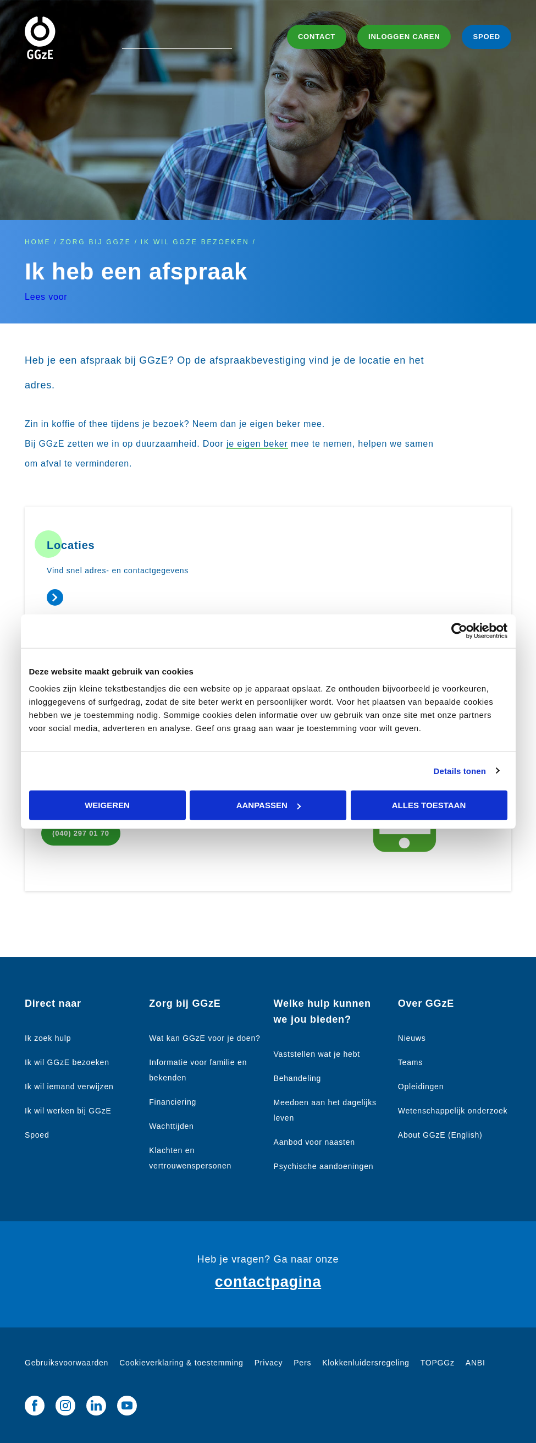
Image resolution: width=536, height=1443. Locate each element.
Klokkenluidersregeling (365, 1362)
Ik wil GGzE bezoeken (195, 242)
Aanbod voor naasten (314, 1142)
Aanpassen (268, 805)
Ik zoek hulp (48, 1038)
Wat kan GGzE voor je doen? (204, 1038)
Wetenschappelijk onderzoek (453, 1110)
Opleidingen (421, 1086)
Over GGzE (426, 1003)
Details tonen (460, 770)
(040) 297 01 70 (80, 833)
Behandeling (298, 1078)
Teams (410, 1062)
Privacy (269, 1362)
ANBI (475, 1362)
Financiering (172, 1102)
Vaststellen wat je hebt (317, 1054)
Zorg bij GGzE (95, 242)
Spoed (37, 1135)
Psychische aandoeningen (324, 1166)
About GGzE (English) (440, 1135)
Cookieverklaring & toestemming (181, 1362)
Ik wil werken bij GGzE (68, 1110)
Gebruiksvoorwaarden (66, 1362)
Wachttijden (171, 1126)
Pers (302, 1362)
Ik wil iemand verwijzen (69, 1086)
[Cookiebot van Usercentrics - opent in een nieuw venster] (459, 630)
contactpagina (268, 1282)
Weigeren (107, 805)
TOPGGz (438, 1362)
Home (38, 242)
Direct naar (53, 1003)
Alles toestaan (429, 805)
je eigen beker (257, 443)
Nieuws (412, 1038)
